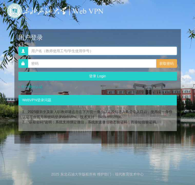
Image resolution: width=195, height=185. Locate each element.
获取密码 (166, 63)
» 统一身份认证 (30, 87)
